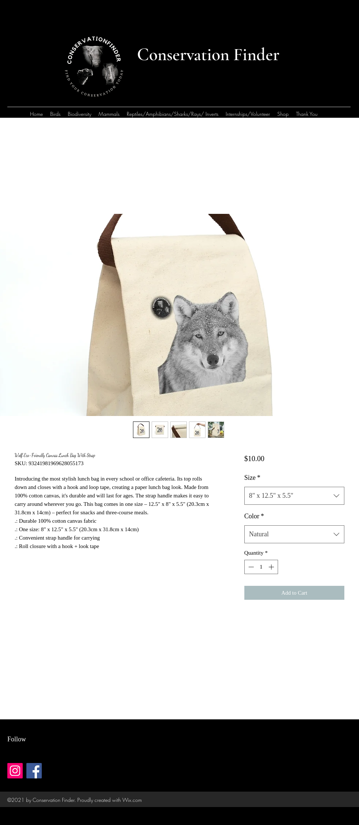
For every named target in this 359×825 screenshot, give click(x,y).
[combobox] (294, 496)
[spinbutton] (261, 567)
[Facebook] (34, 770)
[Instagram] (15, 770)
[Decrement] (250, 567)
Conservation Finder (208, 54)
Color (254, 516)
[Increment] (272, 567)
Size (252, 477)
